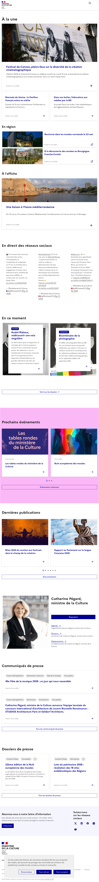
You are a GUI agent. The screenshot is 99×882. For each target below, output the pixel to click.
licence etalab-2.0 (45, 879)
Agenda (54, 625)
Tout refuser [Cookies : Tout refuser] (44, 872)
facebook (88, 823)
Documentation (49, 577)
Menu (96, 3)
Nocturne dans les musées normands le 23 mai (68, 134)
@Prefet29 (42, 286)
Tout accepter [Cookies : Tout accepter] (62, 872)
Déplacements (57, 641)
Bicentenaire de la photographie (69, 337)
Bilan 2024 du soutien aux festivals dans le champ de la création (23, 551)
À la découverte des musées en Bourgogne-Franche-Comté (67, 153)
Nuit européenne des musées (69, 463)
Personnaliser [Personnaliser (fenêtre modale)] (26, 872)
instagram (94, 823)
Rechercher (90, 3)
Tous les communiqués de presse (49, 729)
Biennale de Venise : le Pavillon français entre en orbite (21, 99)
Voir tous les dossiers (48, 392)
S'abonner (7, 825)
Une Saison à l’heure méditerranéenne (30, 207)
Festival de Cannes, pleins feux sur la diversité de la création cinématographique (44, 68)
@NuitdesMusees (54, 257)
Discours (55, 633)
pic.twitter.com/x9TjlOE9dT (49, 288)
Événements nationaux (49, 487)
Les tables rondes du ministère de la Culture (24, 465)
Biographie (73, 617)
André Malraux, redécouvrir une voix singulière (23, 335)
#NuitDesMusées (45, 254)
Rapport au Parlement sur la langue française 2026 (72, 551)
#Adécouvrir (75, 254)
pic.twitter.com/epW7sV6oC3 (82, 280)
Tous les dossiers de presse (49, 795)
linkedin (81, 823)
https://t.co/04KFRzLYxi (81, 278)
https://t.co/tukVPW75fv (47, 283)
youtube (75, 829)
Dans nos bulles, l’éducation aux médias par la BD (70, 99)
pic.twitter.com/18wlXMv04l (16, 283)
